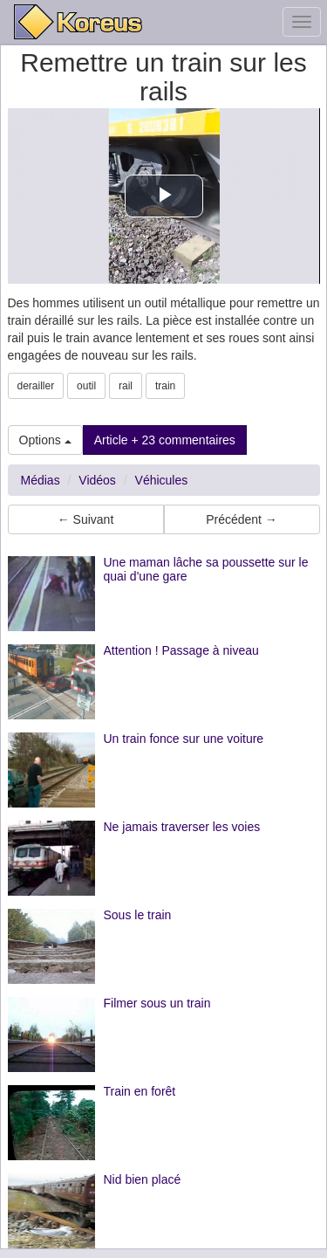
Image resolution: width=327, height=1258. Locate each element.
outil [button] (86, 386)
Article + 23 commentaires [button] (164, 440)
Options (45, 440)
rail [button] (126, 386)
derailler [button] (36, 386)
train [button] (165, 386)
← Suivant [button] (86, 519)
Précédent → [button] (241, 519)
